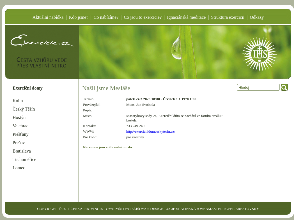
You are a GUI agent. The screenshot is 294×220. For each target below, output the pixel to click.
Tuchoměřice (24, 159)
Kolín (18, 100)
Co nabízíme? (106, 17)
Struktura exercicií (228, 17)
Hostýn (19, 117)
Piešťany (21, 134)
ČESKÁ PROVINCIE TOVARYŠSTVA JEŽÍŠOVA (108, 209)
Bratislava (22, 151)
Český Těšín (24, 109)
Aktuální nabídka (48, 17)
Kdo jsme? (78, 17)
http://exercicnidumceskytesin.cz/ (150, 131)
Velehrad (21, 125)
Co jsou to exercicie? (143, 17)
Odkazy (257, 17)
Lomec (19, 167)
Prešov (19, 142)
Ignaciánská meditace (186, 17)
